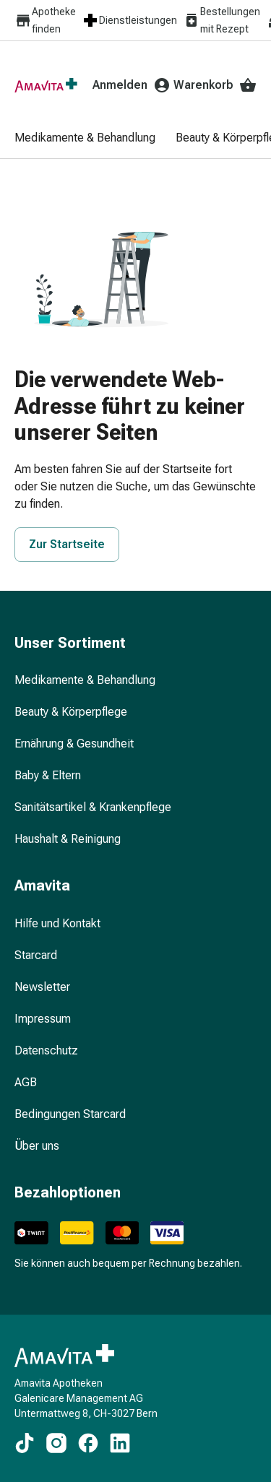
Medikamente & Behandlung (84, 680)
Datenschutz (46, 1050)
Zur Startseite (67, 544)
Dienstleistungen (129, 20)
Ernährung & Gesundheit (74, 743)
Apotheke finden (45, 20)
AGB (25, 1082)
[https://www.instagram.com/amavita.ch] (56, 1443)
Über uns (36, 1146)
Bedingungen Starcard (70, 1114)
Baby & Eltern (47, 775)
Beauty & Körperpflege (70, 712)
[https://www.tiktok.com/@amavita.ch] (24, 1443)
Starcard (35, 955)
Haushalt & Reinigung (67, 839)
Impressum (42, 1019)
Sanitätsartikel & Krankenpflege (92, 807)
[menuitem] (96, 138)
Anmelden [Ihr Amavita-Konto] (132, 85)
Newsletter (42, 987)
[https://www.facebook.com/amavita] (88, 1443)
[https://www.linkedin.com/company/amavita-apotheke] (120, 1443)
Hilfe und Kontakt (57, 923)
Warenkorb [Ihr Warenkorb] (215, 85)
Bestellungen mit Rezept (221, 20)
